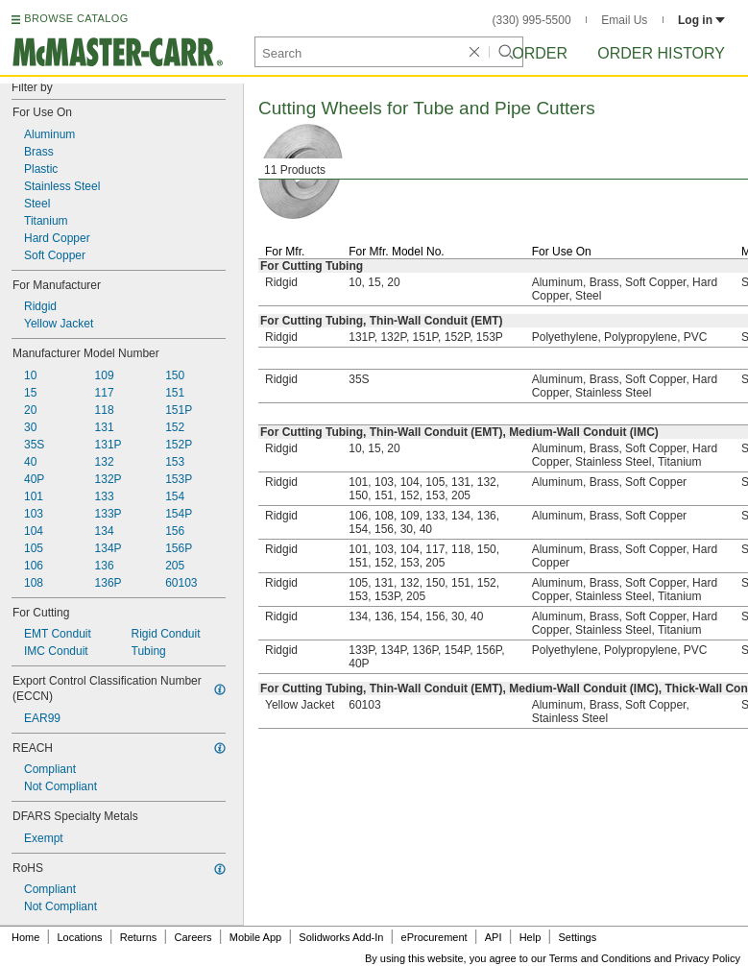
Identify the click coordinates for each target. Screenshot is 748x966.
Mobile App (255, 937)
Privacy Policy (707, 958)
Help (530, 937)
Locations (80, 937)
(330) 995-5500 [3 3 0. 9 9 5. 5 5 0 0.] (532, 20)
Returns (138, 937)
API (493, 937)
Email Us (624, 20)
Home (25, 937)
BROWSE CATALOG (76, 18)
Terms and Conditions (600, 958)
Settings (577, 937)
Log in (701, 20)
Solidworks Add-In (341, 937)
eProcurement (434, 937)
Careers (192, 937)
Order (539, 53)
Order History (661, 53)
